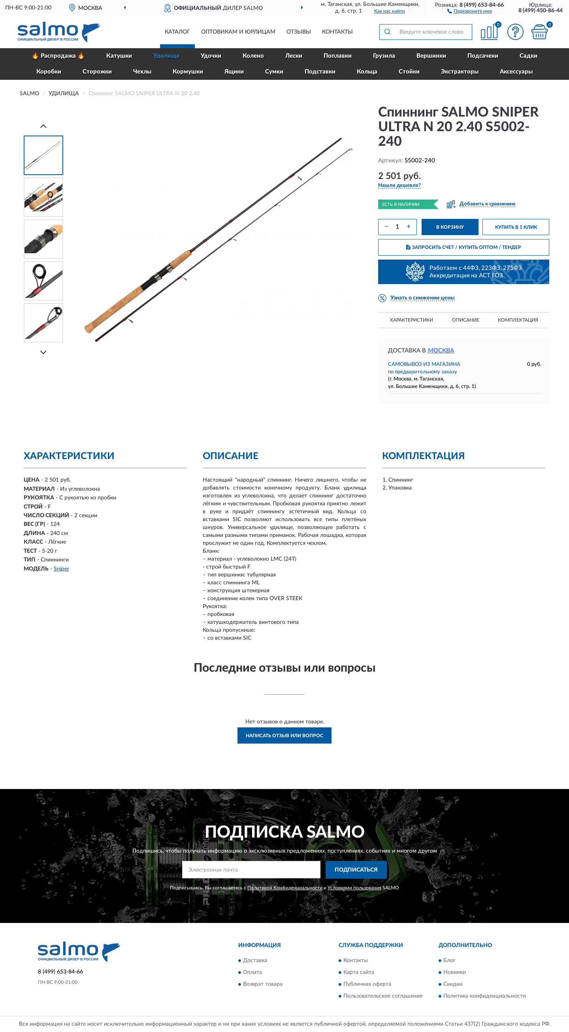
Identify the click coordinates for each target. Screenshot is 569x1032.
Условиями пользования (354, 887)
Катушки (119, 56)
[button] (469, 10)
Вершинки (431, 56)
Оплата (252, 973)
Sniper (61, 569)
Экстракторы (460, 72)
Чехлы (142, 72)
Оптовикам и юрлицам (238, 32)
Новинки (454, 973)
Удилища (166, 56)
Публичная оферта (367, 984)
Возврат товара (263, 984)
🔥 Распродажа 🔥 (58, 56)
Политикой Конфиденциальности (284, 887)
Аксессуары (516, 72)
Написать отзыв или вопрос (284, 735)
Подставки (320, 72)
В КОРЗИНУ (450, 227)
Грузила (384, 56)
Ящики (234, 72)
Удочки (211, 56)
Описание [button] (465, 320)
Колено (253, 56)
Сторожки (97, 72)
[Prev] (43, 125)
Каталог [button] (177, 32)
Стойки (409, 72)
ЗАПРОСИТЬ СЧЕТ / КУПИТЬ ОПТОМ (463, 247)
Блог (449, 961)
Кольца (367, 72)
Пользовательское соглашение (382, 996)
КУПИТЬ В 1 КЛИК (516, 227)
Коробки (48, 72)
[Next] (43, 352)
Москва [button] (441, 351)
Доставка (255, 961)
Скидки (452, 984)
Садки (528, 56)
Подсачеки (482, 56)
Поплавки (338, 56)
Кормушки (188, 72)
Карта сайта (358, 973)
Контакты (337, 32)
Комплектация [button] (518, 320)
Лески (293, 56)
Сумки (274, 72)
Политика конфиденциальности (484, 996)
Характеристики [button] (411, 320)
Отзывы (298, 32)
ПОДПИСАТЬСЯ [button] (356, 870)
